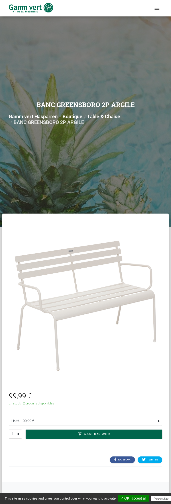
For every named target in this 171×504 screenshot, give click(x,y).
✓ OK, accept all (133, 498)
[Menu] (157, 8)
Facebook (122, 460)
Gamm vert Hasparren (33, 116)
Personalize (161, 498)
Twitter (150, 460)
